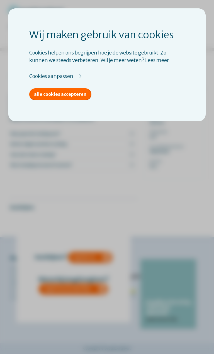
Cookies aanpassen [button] (51, 76)
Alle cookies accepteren (60, 94)
